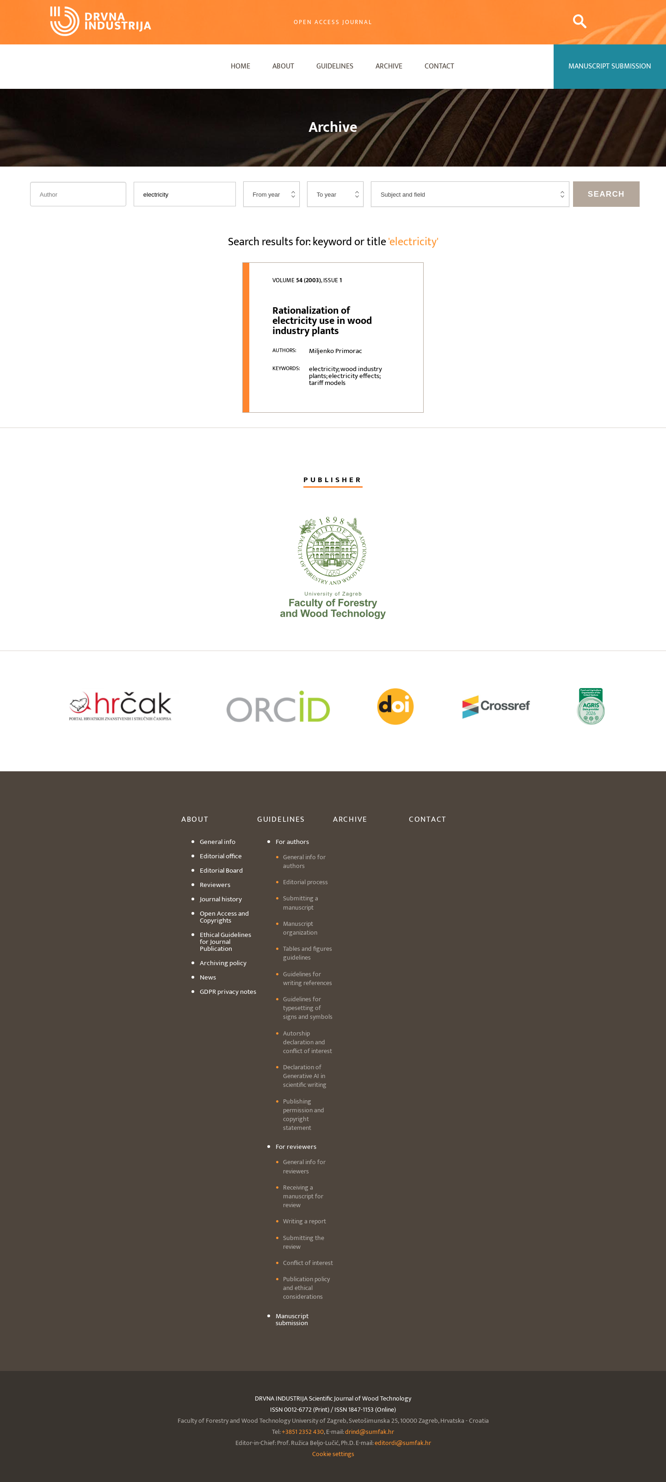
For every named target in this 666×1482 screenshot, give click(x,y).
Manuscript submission (292, 1319)
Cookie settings (333, 1454)
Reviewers (215, 885)
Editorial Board (221, 870)
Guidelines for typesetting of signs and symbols (308, 1008)
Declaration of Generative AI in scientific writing (305, 1076)
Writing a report (304, 1221)
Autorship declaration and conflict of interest (307, 1042)
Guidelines (334, 66)
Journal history (221, 899)
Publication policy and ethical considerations (306, 1288)
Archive (389, 66)
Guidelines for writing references (307, 978)
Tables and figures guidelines (307, 953)
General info (217, 842)
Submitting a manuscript (300, 902)
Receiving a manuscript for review (303, 1196)
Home (240, 66)
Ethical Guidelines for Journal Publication (225, 942)
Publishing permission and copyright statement (303, 1115)
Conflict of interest (308, 1263)
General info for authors (304, 861)
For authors (292, 842)
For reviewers (296, 1147)
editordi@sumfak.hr (403, 1443)
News (208, 977)
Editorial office (221, 856)
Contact (439, 66)
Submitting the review (303, 1242)
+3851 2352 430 (303, 1431)
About (283, 66)
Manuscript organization (300, 928)
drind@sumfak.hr (369, 1431)
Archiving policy (223, 963)
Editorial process (305, 882)
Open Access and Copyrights (224, 917)
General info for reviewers (304, 1166)
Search (606, 194)
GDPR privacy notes (228, 992)
